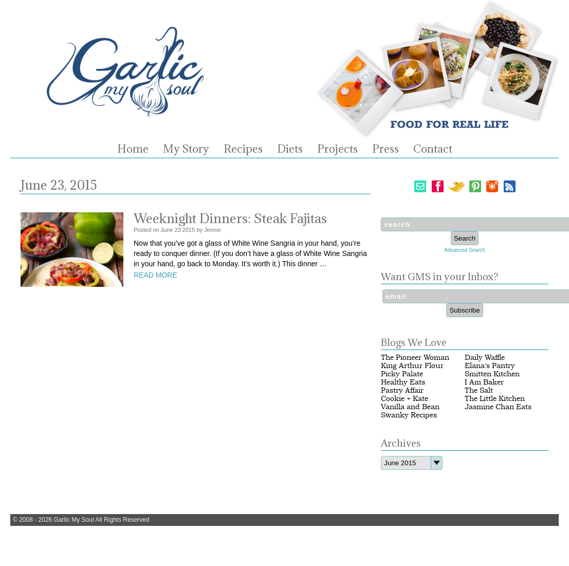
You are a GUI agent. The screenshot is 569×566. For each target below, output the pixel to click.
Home (133, 149)
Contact (432, 149)
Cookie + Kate (404, 398)
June (167, 230)
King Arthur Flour (412, 365)
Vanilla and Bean (410, 407)
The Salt (479, 390)
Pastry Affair (402, 390)
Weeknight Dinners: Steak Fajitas (230, 218)
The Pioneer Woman (415, 357)
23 (178, 230)
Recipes (243, 149)
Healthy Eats (403, 382)
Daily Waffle (485, 357)
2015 (188, 230)
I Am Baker (484, 382)
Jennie (212, 230)
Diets (290, 149)
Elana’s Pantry (490, 365)
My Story (186, 149)
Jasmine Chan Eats (498, 407)
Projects (337, 149)
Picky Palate (402, 374)
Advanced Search (465, 250)
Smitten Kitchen (492, 374)
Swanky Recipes (409, 415)
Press (385, 149)
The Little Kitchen (495, 398)
